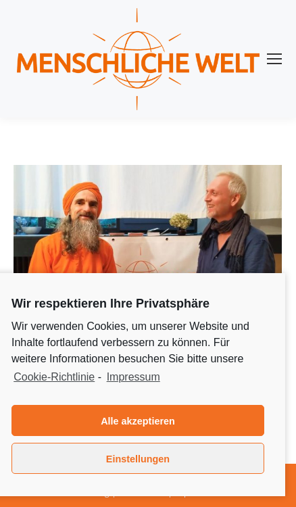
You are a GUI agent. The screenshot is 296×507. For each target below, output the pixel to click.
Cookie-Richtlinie (54, 377)
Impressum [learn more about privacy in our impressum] (133, 377)
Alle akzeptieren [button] (138, 421)
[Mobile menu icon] (274, 59)
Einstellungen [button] (138, 459)
